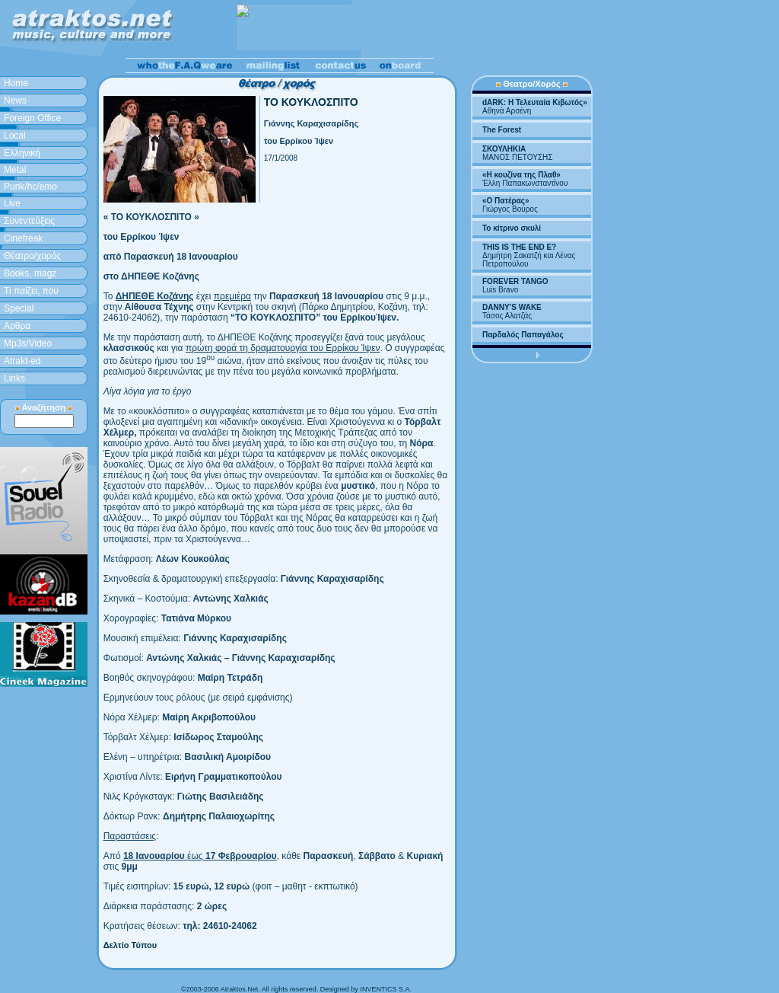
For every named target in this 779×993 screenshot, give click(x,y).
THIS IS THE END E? (519, 247)
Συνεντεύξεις (29, 221)
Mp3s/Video (28, 343)
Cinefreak (23, 238)
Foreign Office (32, 118)
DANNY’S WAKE (512, 307)
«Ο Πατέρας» (505, 200)
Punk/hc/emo (30, 186)
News (15, 100)
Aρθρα (17, 326)
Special (18, 308)
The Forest (501, 130)
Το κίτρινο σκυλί (511, 228)
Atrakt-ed (22, 361)
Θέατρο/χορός (32, 256)
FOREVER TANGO (515, 281)
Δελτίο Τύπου (130, 945)
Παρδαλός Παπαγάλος (523, 334)
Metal (15, 169)
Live (12, 203)
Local (15, 135)
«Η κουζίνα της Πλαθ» (521, 175)
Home (16, 83)
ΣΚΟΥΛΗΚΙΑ (504, 149)
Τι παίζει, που (31, 291)
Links (14, 378)
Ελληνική (22, 153)
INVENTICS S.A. (386, 989)
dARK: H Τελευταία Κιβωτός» (534, 102)
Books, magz (30, 273)
